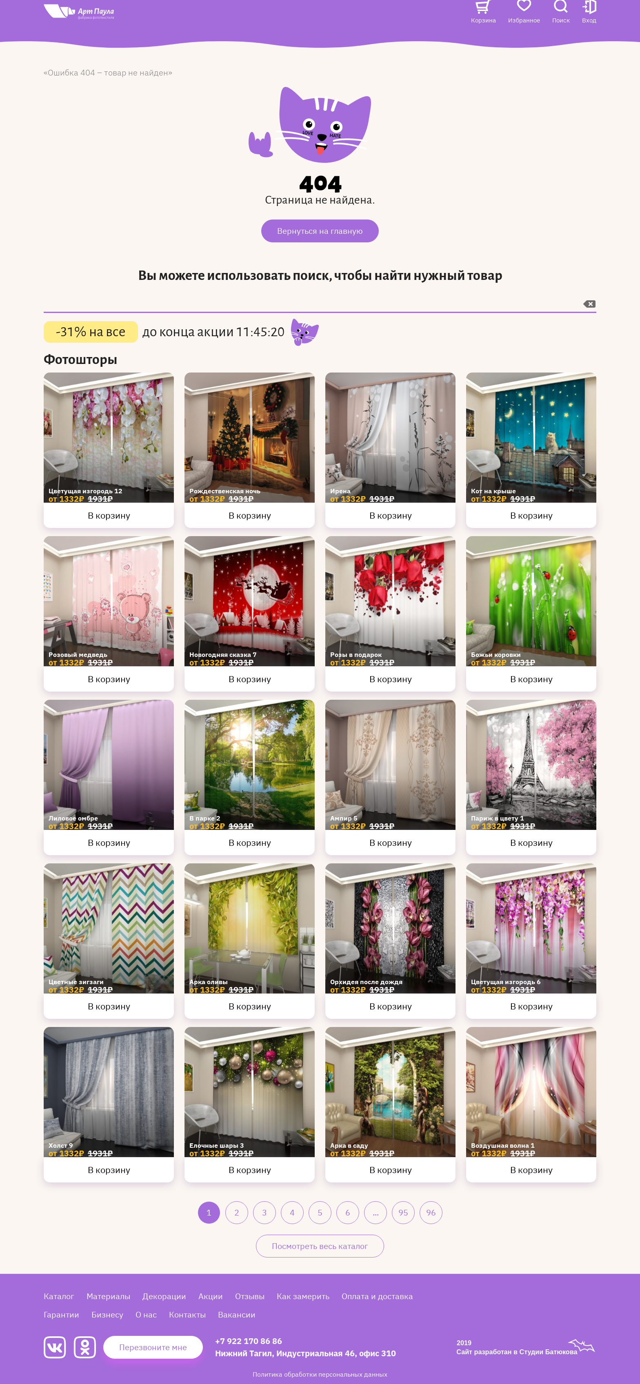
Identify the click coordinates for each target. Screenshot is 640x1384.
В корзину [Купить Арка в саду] (390, 1170)
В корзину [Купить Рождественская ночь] (250, 515)
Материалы (108, 1296)
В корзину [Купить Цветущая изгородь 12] (109, 515)
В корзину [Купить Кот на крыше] (531, 515)
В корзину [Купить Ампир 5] (390, 842)
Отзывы (280, 18)
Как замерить (303, 1296)
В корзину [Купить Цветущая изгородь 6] (531, 1006)
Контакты (406, 18)
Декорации (164, 1296)
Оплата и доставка (377, 1296)
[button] (589, 27)
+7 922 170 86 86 (248, 1340)
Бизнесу (107, 1314)
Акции (245, 18)
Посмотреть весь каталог (320, 1245)
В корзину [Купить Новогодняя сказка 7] (250, 679)
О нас (369, 18)
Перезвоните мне (153, 1347)
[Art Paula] (104, 29)
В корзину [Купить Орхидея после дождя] (390, 1006)
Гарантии (61, 1314)
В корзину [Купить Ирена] (390, 515)
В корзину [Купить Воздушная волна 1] (531, 1170)
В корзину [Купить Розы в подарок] (390, 679)
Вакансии (203, 35)
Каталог (199, 18)
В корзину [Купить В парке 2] (250, 842)
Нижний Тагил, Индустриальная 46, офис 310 (305, 1353)
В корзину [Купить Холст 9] (109, 1170)
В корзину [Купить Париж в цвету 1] (531, 842)
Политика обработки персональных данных (320, 1374)
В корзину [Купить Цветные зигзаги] (109, 1006)
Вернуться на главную (320, 230)
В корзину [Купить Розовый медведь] (109, 679)
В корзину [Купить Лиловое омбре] (109, 842)
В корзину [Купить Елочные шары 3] (250, 1170)
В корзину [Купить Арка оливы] (250, 1006)
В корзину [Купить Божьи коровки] (531, 679)
